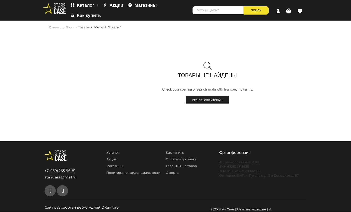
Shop (71, 27)
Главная (55, 27)
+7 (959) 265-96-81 (60, 171)
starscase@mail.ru (60, 177)
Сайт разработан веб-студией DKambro (82, 208)
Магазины (142, 5)
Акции (113, 5)
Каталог (84, 5)
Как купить (85, 15)
